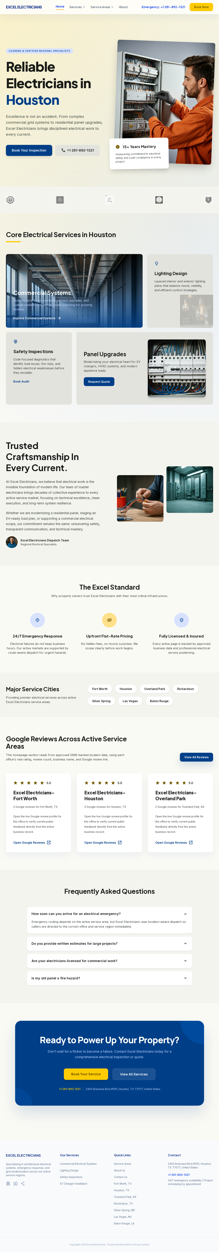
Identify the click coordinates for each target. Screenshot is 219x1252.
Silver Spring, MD (124, 1210)
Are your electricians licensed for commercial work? (110, 961)
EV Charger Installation (73, 1183)
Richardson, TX (123, 1203)
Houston (126, 689)
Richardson (185, 689)
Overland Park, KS (125, 1196)
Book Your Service (86, 1074)
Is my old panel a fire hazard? (110, 978)
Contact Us (120, 1177)
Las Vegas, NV (123, 1216)
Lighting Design (69, 1170)
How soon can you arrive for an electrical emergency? (110, 913)
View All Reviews (196, 757)
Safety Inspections (71, 1177)
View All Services (134, 1074)
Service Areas (102, 7)
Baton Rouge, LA (124, 1223)
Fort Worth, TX (123, 1183)
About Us (119, 1170)
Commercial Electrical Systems (78, 1163)
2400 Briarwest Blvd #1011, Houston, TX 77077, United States (123, 1089)
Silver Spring (101, 701)
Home (60, 6)
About (123, 7)
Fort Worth (100, 689)
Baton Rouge (159, 701)
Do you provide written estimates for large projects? (110, 943)
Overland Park (154, 689)
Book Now (201, 7)
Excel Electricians (24, 7)
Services (77, 7)
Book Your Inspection (29, 150)
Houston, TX (121, 1190)
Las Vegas (130, 701)
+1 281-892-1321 (77, 150)
